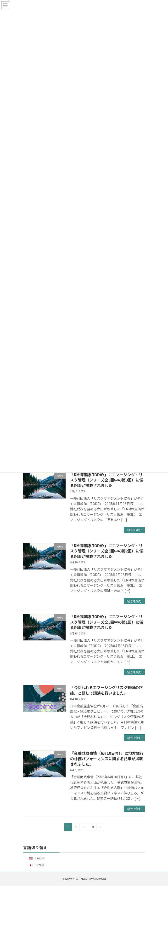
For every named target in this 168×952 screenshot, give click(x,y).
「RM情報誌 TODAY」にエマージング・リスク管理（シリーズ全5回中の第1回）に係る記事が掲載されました (106, 622)
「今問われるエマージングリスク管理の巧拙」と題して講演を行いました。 (106, 690)
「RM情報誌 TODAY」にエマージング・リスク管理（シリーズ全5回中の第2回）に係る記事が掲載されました (106, 551)
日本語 (40, 865)
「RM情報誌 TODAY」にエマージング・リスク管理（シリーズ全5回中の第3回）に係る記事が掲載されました (106, 480)
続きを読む (134, 530)
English (40, 858)
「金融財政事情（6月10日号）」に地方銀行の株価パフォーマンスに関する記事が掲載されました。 (107, 758)
